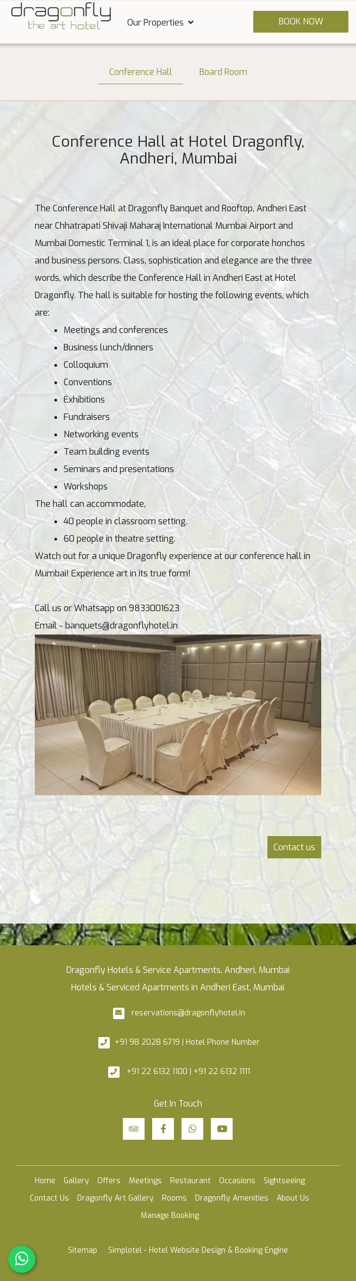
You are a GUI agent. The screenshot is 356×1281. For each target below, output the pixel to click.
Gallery (76, 1181)
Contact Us (49, 1198)
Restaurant (190, 1181)
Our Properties (160, 22)
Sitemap (82, 1250)
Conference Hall (140, 72)
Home (45, 1181)
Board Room (223, 72)
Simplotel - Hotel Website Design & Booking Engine (198, 1250)
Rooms (174, 1198)
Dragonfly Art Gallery (115, 1198)
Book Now (301, 21)
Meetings (145, 1181)
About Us (293, 1198)
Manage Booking (170, 1215)
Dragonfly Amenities (231, 1198)
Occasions (237, 1181)
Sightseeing (284, 1181)
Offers (109, 1181)
